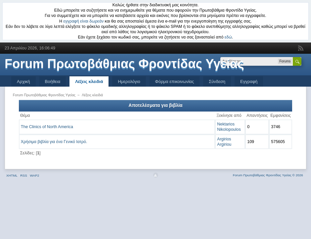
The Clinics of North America (47, 126)
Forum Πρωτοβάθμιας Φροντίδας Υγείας (124, 64)
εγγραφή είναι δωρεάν (84, 21)
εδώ (228, 37)
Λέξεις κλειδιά (89, 81)
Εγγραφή (248, 81)
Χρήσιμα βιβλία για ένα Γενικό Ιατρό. (54, 141)
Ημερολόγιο (129, 81)
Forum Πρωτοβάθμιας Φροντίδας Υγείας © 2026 (268, 175)
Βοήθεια (53, 81)
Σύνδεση (217, 81)
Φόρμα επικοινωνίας (174, 81)
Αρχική (23, 81)
